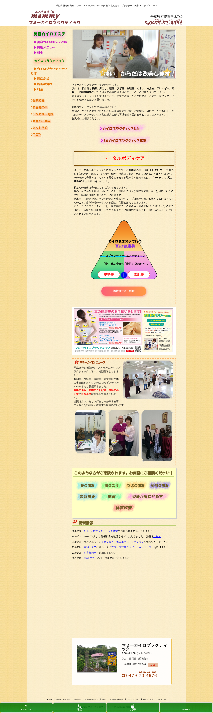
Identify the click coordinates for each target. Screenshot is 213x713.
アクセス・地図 (42, 114)
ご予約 (132, 708)
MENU (186, 708)
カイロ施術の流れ (91, 699)
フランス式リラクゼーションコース (131, 547)
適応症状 (41, 78)
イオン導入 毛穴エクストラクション (122, 541)
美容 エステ (90, 558)
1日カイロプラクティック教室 (101, 531)
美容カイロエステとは (50, 42)
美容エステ (90, 547)
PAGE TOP (26, 708)
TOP (36, 134)
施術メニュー (44, 47)
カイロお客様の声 (116, 699)
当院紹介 (38, 100)
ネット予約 (39, 127)
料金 (38, 52)
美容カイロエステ (63, 699)
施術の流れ (43, 84)
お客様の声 (39, 107)
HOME (49, 699)
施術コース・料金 (123, 291)
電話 (79, 708)
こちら (157, 536)
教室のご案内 (41, 121)
